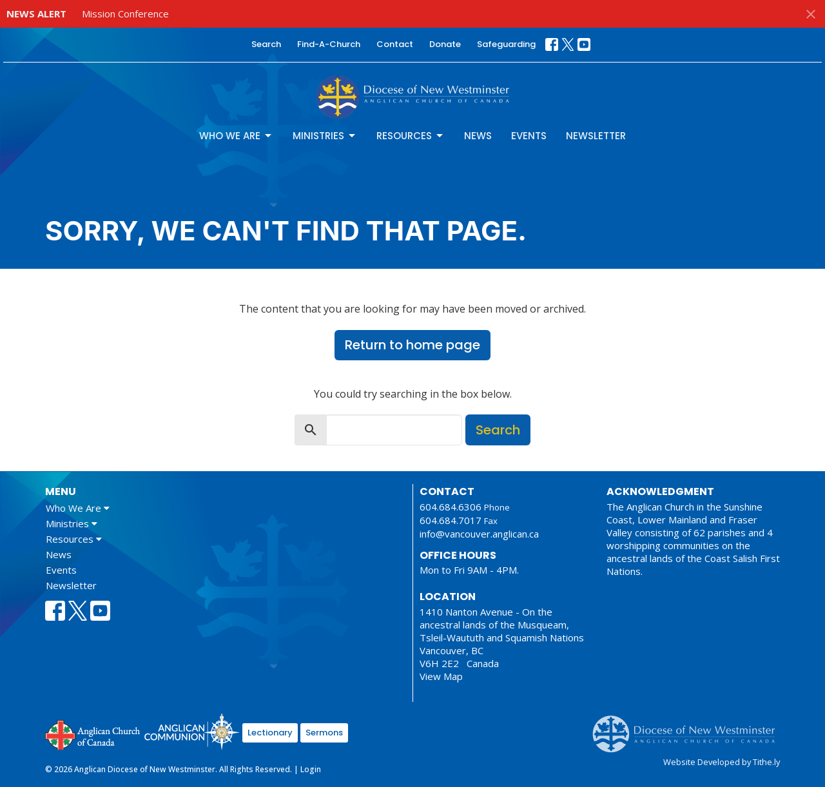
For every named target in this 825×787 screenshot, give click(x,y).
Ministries (325, 135)
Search (266, 44)
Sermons (324, 732)
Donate (445, 44)
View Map (441, 676)
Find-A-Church (328, 44)
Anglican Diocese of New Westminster (688, 728)
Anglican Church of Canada (93, 733)
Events (529, 135)
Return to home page (412, 345)
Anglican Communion (192, 731)
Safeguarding (506, 44)
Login (310, 769)
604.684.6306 (450, 506)
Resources (410, 135)
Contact (394, 44)
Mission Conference (125, 13)
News (478, 135)
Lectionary (270, 732)
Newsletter (596, 135)
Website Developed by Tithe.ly (721, 762)
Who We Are (236, 135)
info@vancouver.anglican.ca (479, 533)
